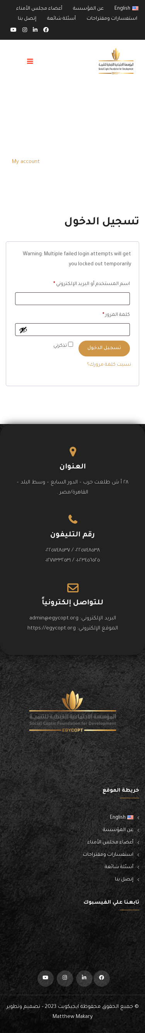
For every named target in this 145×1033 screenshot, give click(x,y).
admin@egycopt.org (53, 618)
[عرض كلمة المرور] (23, 330)
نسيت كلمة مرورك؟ (109, 365)
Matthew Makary (73, 1017)
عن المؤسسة (88, 9)
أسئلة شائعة (61, 19)
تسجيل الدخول (104, 348)
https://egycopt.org (51, 628)
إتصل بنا (27, 19)
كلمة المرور (108, 314)
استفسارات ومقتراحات (112, 19)
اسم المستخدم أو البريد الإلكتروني (83, 283)
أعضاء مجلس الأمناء (39, 9)
